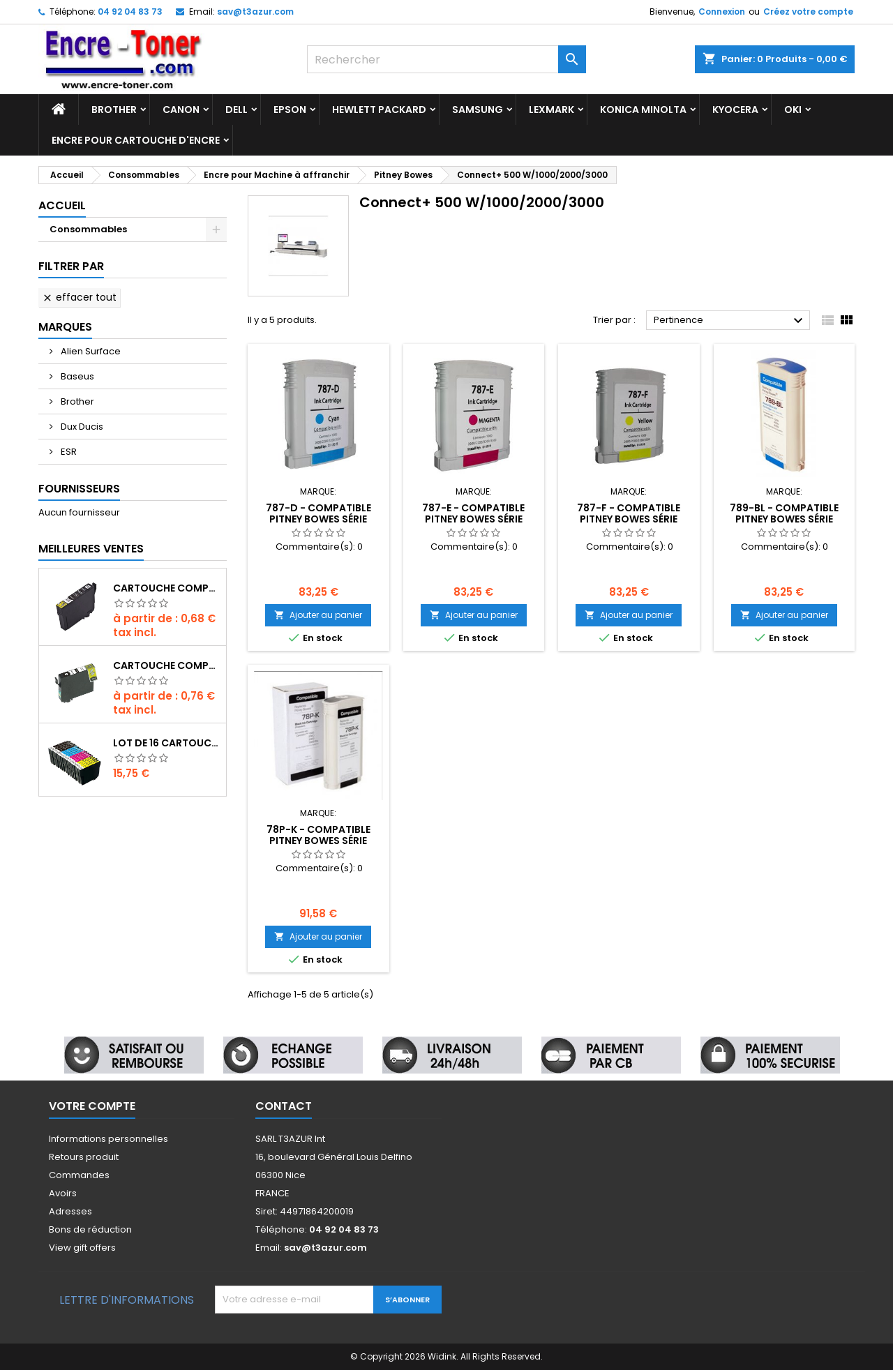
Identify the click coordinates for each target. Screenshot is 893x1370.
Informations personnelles (108, 1138)
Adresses (70, 1211)
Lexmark (551, 109)
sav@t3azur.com (255, 11)
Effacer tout (79, 297)
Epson (289, 109)
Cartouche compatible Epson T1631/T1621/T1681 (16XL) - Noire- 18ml (166, 588)
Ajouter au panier (318, 615)
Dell (236, 109)
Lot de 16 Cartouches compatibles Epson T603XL (166, 742)
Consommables (88, 229)
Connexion (721, 11)
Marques (65, 327)
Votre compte (92, 1106)
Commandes (79, 1175)
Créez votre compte (808, 11)
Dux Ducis (81, 426)
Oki (793, 109)
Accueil (62, 205)
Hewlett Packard (379, 109)
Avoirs (63, 1193)
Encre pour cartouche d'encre (136, 140)
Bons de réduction (90, 1229)
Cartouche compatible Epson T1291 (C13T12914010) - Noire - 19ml (166, 665)
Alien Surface (90, 351)
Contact (283, 1106)
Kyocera (735, 109)
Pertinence (730, 321)
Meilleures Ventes (91, 549)
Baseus (76, 376)
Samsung (477, 109)
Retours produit (84, 1157)
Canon (181, 109)
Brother (114, 109)
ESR (68, 451)
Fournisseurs (79, 489)
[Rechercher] (446, 59)
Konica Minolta (643, 109)
